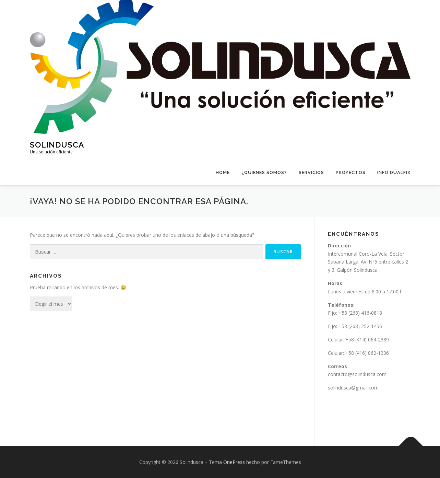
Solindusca (57, 144)
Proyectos (351, 172)
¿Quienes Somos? (264, 172)
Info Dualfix (394, 172)
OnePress (234, 462)
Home (223, 172)
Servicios (311, 172)
